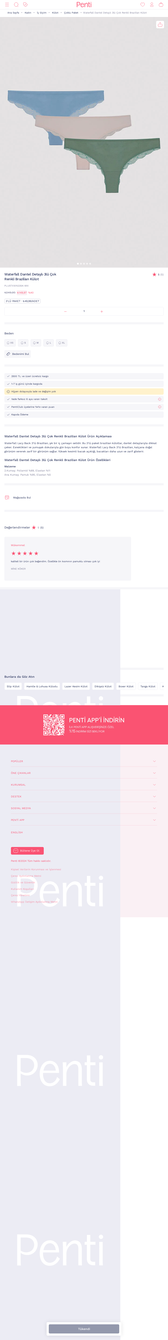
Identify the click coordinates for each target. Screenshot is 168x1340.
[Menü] (7, 4)
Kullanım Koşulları (22, 889)
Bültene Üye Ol (29, 850)
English (17, 832)
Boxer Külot (126, 686)
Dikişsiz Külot (103, 686)
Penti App (17, 820)
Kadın (28, 12)
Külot (55, 12)
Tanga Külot (147, 686)
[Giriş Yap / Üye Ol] (151, 4)
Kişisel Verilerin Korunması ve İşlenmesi (36, 869)
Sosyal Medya (21, 808)
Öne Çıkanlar (21, 773)
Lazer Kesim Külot (76, 686)
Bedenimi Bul (17, 354)
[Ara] (16, 4)
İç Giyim (41, 12)
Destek (16, 796)
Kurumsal (18, 784)
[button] (78, 264)
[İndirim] (25, 4)
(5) (161, 275)
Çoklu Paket (71, 12)
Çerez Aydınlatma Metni (26, 875)
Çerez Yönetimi (20, 895)
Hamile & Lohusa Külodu (42, 686)
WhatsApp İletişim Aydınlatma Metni (34, 901)
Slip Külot (13, 686)
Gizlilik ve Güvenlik (23, 882)
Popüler (17, 761)
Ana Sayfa (13, 12)
